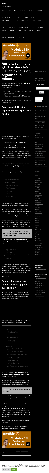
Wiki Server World (40, 296)
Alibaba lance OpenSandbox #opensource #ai (39, 135)
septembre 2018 (39, 247)
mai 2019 (37, 236)
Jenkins (22, 20)
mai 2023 (37, 187)
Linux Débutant (14, 24)
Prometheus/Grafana (23, 27)
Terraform (31, 30)
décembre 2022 (38, 195)
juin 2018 (37, 252)
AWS (9, 10)
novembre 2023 (38, 182)
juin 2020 (37, 220)
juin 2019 (37, 234)
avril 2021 (37, 207)
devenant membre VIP (42, 71)
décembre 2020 (38, 213)
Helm (32, 17)
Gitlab (19, 17)
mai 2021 (37, 205)
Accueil (3, 10)
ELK (13, 17)
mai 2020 (37, 222)
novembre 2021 (38, 200)
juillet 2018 (37, 251)
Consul (3, 14)
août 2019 (37, 231)
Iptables (16, 20)
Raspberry (4, 30)
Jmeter (28, 20)
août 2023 (37, 184)
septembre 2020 (39, 215)
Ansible (15, 10)
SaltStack (12, 30)
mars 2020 (37, 225)
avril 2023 (37, 189)
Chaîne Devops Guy (40, 290)
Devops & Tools (21, 37)
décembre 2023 (38, 180)
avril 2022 (37, 198)
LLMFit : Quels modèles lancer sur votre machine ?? (41, 111)
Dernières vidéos (29, 34)
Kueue (36, 142)
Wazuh (14, 34)
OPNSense (4, 27)
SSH (25, 30)
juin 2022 (37, 196)
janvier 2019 (38, 240)
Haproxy (26, 17)
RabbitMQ (40, 27)
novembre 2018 (38, 243)
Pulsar (33, 27)
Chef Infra (31, 10)
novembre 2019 (38, 229)
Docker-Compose (6, 17)
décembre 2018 (38, 242)
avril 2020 (37, 224)
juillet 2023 (37, 186)
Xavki (4, 3)
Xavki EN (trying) (39, 270)
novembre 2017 (38, 254)
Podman (37, 24)
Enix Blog (38, 298)
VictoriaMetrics (5, 34)
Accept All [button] (14, 469)
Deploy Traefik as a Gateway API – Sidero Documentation (40, 146)
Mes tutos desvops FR (41, 269)
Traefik (39, 30)
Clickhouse (39, 10)
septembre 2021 (39, 204)
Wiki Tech (38, 289)
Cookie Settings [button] (6, 469)
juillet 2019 (37, 233)
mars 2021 (37, 209)
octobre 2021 (38, 202)
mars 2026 (37, 175)
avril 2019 (37, 238)
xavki (3, 452)
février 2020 (38, 227)
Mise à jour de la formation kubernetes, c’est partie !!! (40, 160)
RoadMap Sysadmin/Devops (8, 37)
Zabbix (20, 34)
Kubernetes (4, 24)
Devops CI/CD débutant (22, 14)
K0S (34, 20)
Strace (19, 30)
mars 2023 (37, 191)
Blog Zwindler (39, 283)
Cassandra (23, 10)
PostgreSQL (12, 27)
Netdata (23, 24)
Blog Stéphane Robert (41, 278)
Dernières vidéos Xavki (42, 106)
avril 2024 (37, 178)
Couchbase (11, 14)
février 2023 (38, 193)
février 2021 (38, 211)
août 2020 (37, 216)
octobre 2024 (38, 177)
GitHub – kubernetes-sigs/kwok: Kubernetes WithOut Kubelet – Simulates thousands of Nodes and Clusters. (40, 153)
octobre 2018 (38, 245)
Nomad (30, 24)
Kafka (39, 20)
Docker (33, 14)
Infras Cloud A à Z (6, 20)
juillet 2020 (37, 218)
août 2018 (37, 249)
